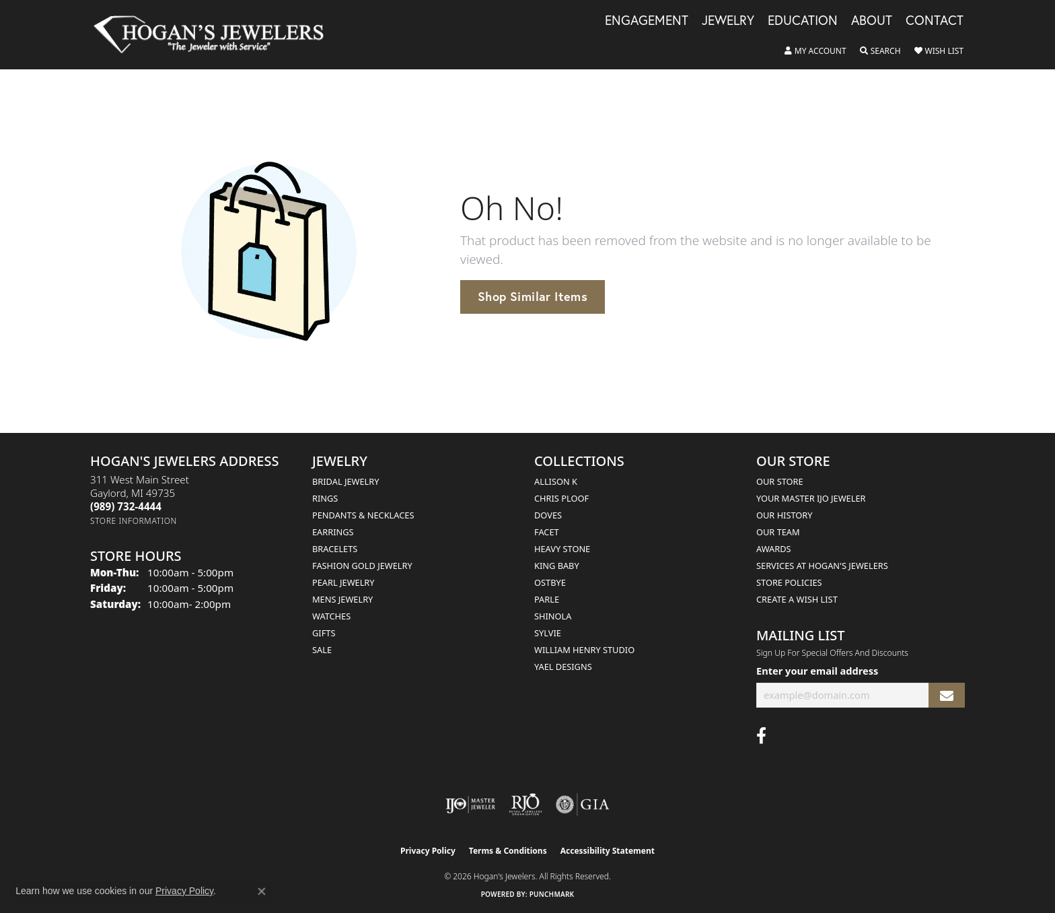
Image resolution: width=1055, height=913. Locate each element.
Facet (546, 532)
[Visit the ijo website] (470, 804)
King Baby (556, 566)
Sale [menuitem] (322, 650)
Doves (548, 515)
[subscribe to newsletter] (947, 695)
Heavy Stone (562, 549)
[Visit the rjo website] (525, 804)
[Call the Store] (125, 506)
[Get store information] (133, 521)
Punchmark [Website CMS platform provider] (552, 894)
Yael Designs (563, 667)
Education (803, 20)
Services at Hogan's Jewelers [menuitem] (822, 566)
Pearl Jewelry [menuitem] (343, 582)
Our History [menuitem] (784, 515)
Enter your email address (817, 670)
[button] (815, 51)
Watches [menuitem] (331, 616)
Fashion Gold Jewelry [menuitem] (362, 566)
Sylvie (547, 633)
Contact (934, 20)
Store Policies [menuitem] (789, 582)
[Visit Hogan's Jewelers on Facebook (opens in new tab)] (761, 736)
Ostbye (550, 582)
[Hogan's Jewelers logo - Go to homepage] (214, 34)
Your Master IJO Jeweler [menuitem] (811, 498)
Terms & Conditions (508, 850)
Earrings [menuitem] (333, 532)
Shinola (552, 616)
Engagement (646, 20)
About (871, 20)
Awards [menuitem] (773, 549)
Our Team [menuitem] (778, 532)
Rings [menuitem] (325, 498)
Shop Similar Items (532, 296)
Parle (546, 599)
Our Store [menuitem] (779, 481)
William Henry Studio (584, 650)
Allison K (555, 481)
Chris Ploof (561, 498)
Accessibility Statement (607, 850)
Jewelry (728, 20)
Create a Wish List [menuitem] (797, 599)
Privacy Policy (428, 850)
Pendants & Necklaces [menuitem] (363, 515)
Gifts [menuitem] (323, 633)
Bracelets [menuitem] (334, 549)
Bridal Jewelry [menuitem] (345, 481)
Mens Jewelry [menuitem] (342, 599)
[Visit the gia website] (583, 804)
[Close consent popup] (262, 891)
